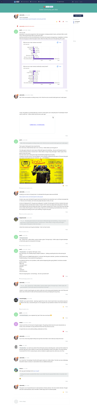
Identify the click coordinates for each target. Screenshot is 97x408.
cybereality (23, 251)
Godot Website (25, 1)
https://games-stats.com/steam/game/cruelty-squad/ (31, 196)
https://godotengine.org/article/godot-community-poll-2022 (32, 19)
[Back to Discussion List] (2, 2)
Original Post (76, 19)
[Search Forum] (63, 2)
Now (74, 41)
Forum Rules (33, 1)
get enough (36, 371)
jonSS (23, 220)
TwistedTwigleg (24, 315)
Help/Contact (41, 1)
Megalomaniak (24, 238)
